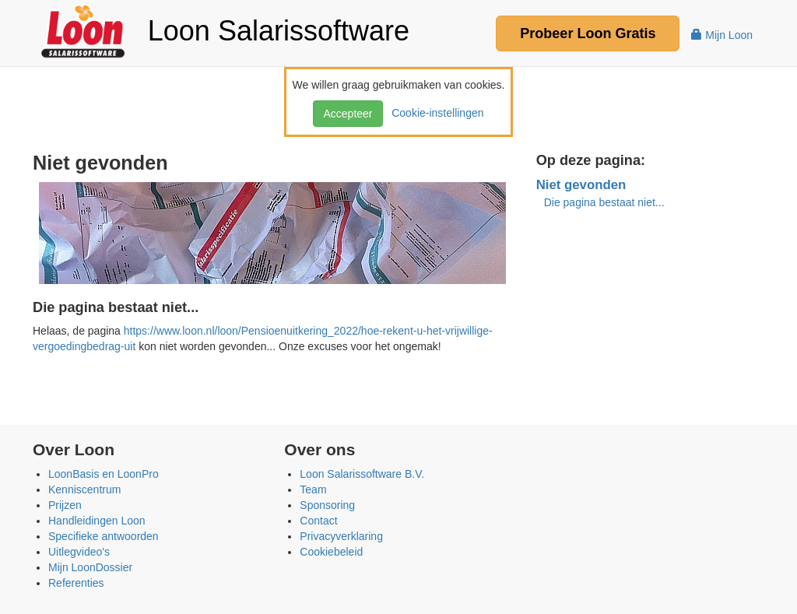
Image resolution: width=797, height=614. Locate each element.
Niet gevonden (581, 184)
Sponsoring (327, 505)
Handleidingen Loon (97, 520)
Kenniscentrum (84, 489)
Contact (318, 520)
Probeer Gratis (587, 33)
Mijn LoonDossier (90, 567)
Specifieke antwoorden (103, 536)
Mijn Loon (722, 35)
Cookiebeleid (331, 552)
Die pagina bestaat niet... (604, 202)
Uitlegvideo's (79, 552)
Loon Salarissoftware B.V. (362, 474)
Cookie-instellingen (434, 113)
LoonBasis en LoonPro (103, 474)
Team (313, 489)
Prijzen (65, 505)
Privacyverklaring (341, 536)
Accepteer (347, 113)
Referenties (76, 583)
